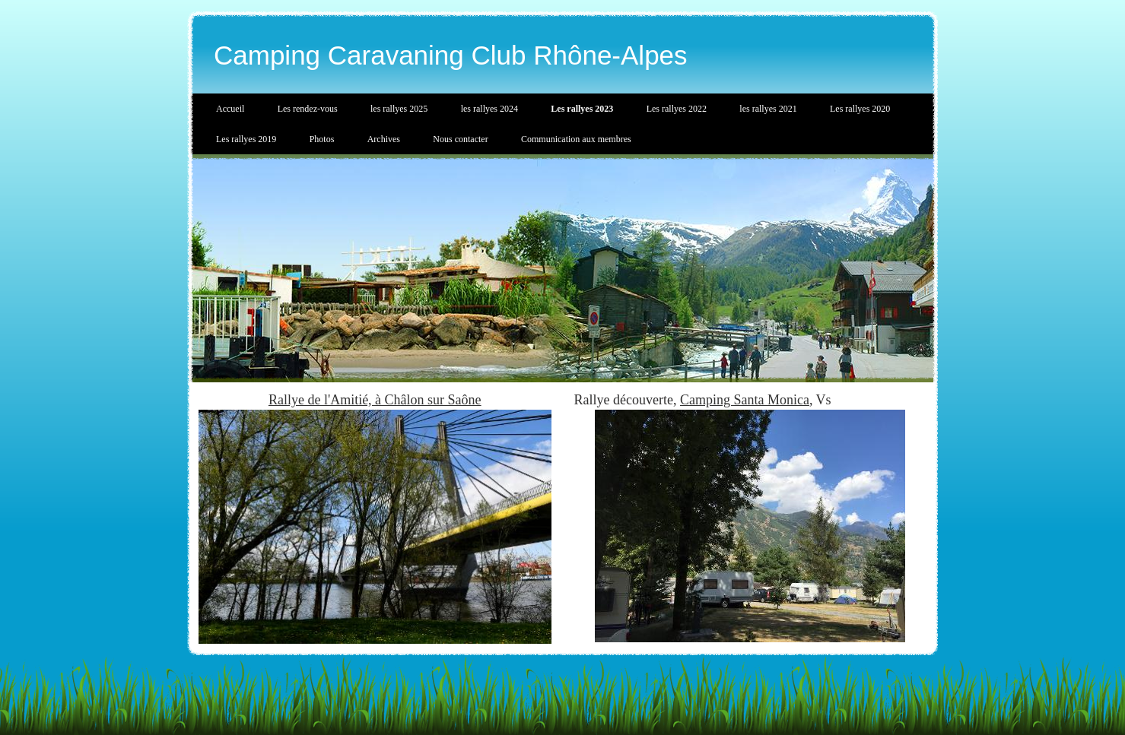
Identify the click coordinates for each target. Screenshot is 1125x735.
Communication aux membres (576, 139)
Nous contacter (460, 139)
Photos (322, 139)
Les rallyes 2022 (677, 108)
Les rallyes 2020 (860, 108)
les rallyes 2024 (489, 108)
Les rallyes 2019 (246, 139)
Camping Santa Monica (744, 399)
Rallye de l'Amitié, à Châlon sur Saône (375, 399)
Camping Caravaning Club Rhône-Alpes (451, 55)
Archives (383, 139)
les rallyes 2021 (767, 108)
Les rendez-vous (308, 108)
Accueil (230, 108)
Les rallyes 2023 (582, 108)
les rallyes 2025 (398, 108)
